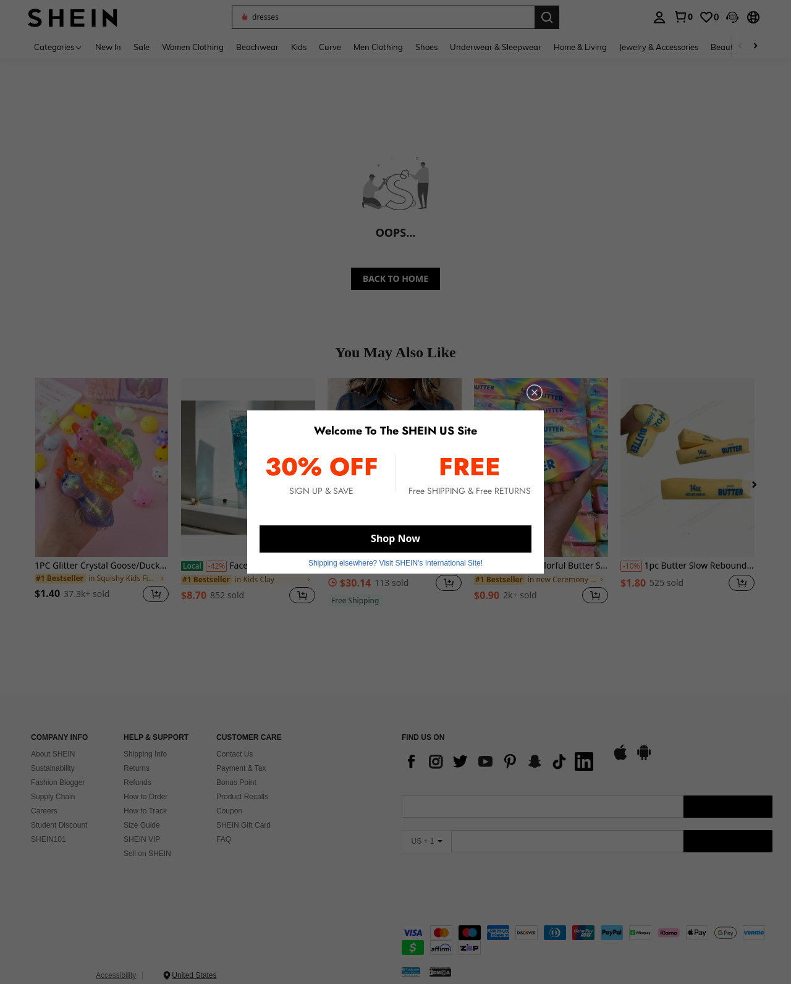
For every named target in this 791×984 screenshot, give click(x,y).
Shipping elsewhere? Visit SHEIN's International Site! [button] (395, 563)
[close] (534, 392)
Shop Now (395, 538)
